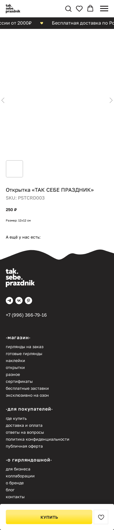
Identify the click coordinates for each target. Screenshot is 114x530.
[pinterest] (28, 300)
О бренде (15, 482)
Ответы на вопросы (25, 432)
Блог (10, 489)
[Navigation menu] (104, 9)
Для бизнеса (18, 468)
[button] (68, 8)
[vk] (19, 300)
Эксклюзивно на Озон (27, 395)
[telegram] (9, 300)
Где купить (16, 418)
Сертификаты (19, 381)
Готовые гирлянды (24, 353)
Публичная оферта (24, 446)
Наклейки (15, 360)
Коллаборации (20, 475)
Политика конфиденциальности (37, 439)
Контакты (15, 496)
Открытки (15, 367)
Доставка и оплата (24, 425)
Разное (13, 374)
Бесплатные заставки (27, 388)
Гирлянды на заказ (24, 346)
